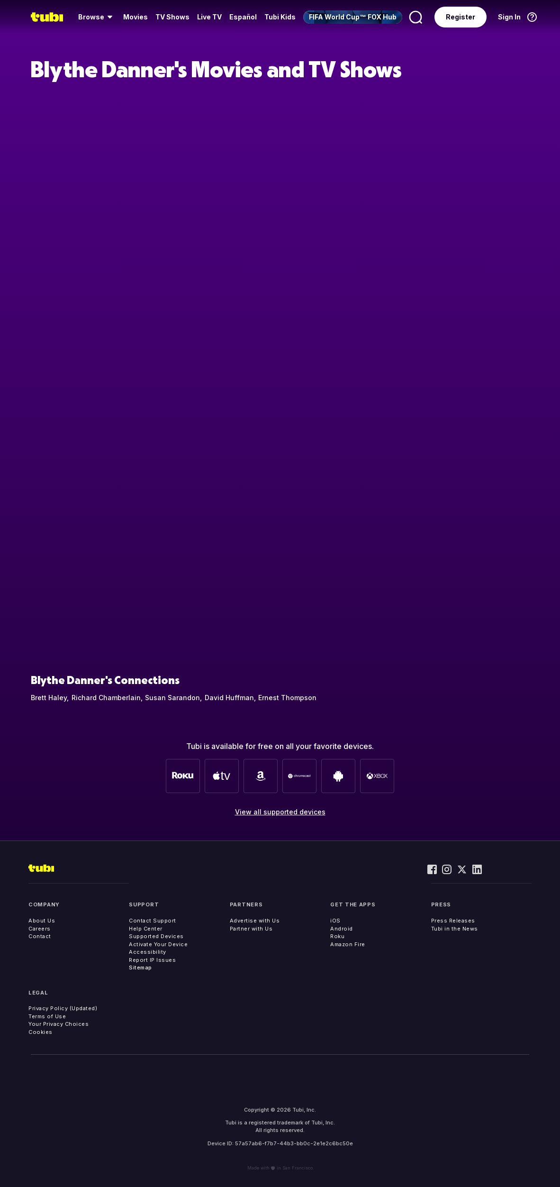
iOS (335, 920)
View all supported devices (280, 812)
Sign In (509, 17)
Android (341, 928)
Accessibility (147, 952)
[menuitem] (97, 17)
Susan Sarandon (172, 698)
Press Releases (453, 920)
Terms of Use (47, 1016)
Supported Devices (156, 936)
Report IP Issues (152, 960)
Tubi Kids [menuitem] (280, 17)
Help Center (146, 928)
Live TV (209, 17)
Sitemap (140, 967)
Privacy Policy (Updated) (62, 1008)
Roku (337, 936)
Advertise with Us (255, 920)
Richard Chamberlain (106, 698)
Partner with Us (251, 928)
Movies (135, 17)
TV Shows (172, 17)
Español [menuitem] (243, 17)
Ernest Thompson (287, 698)
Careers (39, 928)
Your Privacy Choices (58, 1024)
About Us (41, 920)
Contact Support (152, 920)
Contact (39, 936)
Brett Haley (49, 698)
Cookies (40, 1032)
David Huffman (229, 698)
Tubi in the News (454, 928)
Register (460, 17)
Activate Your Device (158, 944)
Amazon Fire (347, 944)
